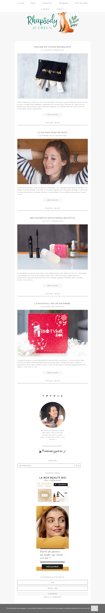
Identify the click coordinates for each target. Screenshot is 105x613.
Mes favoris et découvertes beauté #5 (52, 217)
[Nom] (52, 581)
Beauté (57, 122)
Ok (95, 608)
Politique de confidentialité (52, 596)
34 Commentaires (60, 135)
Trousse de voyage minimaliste (52, 47)
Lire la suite (52, 114)
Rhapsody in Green (54, 22)
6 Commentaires (57, 50)
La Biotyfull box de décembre (52, 303)
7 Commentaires (56, 220)
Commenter (59, 306)
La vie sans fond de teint (52, 132)
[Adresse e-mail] (52, 587)
